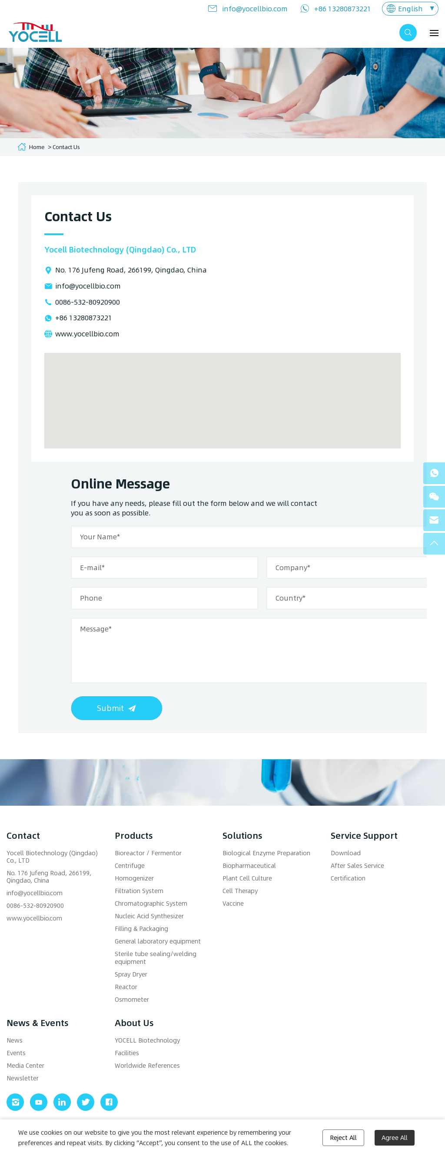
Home (37, 147)
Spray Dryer (131, 974)
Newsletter (23, 1078)
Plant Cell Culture (247, 878)
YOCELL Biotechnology (147, 1040)
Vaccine (233, 903)
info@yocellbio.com (255, 8)
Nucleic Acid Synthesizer (149, 916)
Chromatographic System (151, 903)
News (15, 1040)
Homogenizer (134, 878)
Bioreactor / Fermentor (148, 853)
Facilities (127, 1053)
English (410, 8)
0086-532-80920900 (87, 302)
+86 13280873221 (342, 8)
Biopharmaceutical (249, 865)
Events (16, 1053)
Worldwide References (147, 1065)
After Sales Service (357, 865)
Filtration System (139, 891)
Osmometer (132, 999)
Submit (244, 707)
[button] (222, 393)
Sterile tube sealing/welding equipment (155, 957)
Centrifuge (130, 865)
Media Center (25, 1065)
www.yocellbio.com (87, 334)
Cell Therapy (240, 891)
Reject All (343, 1137)
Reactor (126, 987)
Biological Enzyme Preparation (266, 853)
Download (346, 853)
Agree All (395, 1137)
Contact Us (66, 147)
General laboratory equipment (158, 941)
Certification (348, 878)
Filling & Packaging (141, 928)
